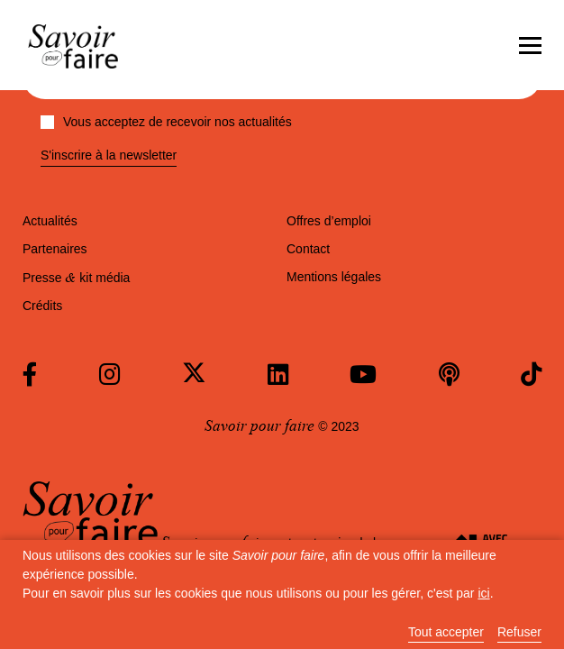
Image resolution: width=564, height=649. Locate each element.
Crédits (42, 305)
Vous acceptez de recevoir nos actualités (166, 121)
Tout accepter (446, 632)
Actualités (50, 221)
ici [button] (483, 593)
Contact (308, 249)
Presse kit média (76, 277)
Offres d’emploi (329, 221)
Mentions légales (334, 277)
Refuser (519, 632)
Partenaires (55, 249)
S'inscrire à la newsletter (109, 155)
